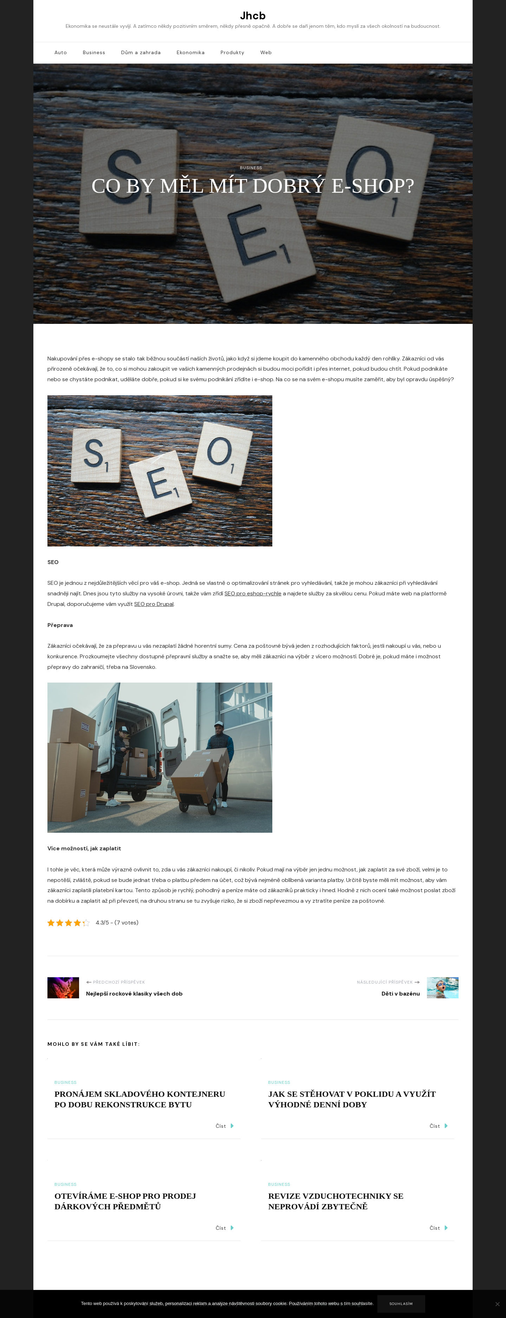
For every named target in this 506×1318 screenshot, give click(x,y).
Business (94, 52)
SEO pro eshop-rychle (253, 593)
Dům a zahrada (141, 52)
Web (266, 52)
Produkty (233, 52)
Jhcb (253, 16)
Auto (60, 52)
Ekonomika (191, 52)
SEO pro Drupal (154, 604)
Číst (225, 1126)
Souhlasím (401, 1303)
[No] (497, 1309)
